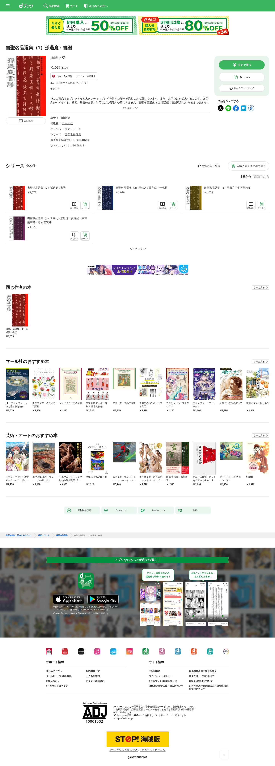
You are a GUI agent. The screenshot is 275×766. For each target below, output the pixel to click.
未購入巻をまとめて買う (251, 165)
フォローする (64, 58)
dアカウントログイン (57, 686)
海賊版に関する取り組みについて (166, 686)
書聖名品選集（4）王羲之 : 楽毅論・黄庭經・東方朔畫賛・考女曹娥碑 (57, 220)
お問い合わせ (53, 681)
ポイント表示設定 (95, 681)
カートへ (244, 77)
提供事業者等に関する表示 (203, 671)
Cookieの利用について (201, 681)
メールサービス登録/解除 (59, 676)
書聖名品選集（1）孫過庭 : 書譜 (46, 187)
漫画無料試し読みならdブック (19, 535)
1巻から (246, 176)
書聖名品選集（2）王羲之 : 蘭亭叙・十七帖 (141, 187)
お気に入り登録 (210, 165)
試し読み (28, 121)
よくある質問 (93, 676)
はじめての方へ (54, 671)
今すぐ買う (244, 64)
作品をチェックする (244, 88)
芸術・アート (73, 128)
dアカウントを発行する (123, 750)
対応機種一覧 (93, 671)
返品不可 (55, 89)
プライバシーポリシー (160, 676)
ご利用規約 (154, 671)
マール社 (67, 123)
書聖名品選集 (73, 134)
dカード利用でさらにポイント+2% (68, 83)
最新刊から (261, 176)
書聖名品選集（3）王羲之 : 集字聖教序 (227, 187)
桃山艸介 (55, 57)
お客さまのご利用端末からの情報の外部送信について (208, 687)
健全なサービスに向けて (201, 676)
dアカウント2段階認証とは (163, 681)
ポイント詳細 (85, 76)
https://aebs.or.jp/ (124, 718)
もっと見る (259, 287)
